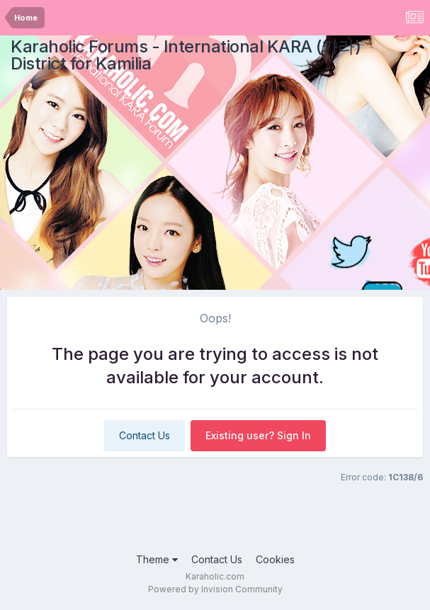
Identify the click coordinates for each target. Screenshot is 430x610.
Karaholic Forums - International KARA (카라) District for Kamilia (186, 55)
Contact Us (144, 435)
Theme (157, 559)
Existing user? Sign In (258, 435)
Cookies (275, 559)
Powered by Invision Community (215, 589)
